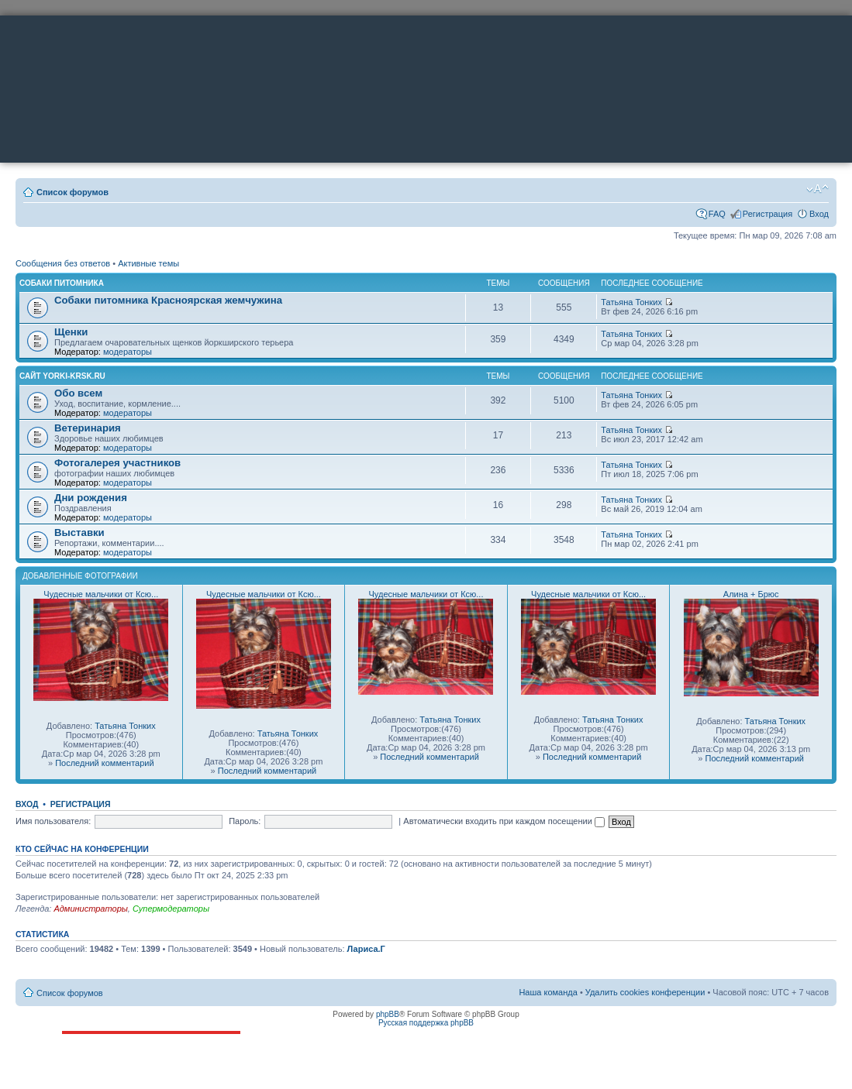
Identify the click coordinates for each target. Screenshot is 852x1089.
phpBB (387, 1014)
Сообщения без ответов (63, 263)
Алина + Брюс (751, 594)
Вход (819, 213)
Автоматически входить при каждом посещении (504, 821)
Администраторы (90, 908)
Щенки (71, 332)
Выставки (79, 532)
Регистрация (767, 213)
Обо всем (78, 393)
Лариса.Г (366, 948)
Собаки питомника (61, 283)
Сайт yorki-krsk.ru (62, 376)
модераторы (127, 351)
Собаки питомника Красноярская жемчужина (168, 300)
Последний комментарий (104, 763)
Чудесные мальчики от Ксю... (100, 594)
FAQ (717, 213)
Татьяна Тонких (631, 302)
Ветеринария (87, 428)
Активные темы (148, 263)
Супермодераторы (171, 908)
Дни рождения (90, 497)
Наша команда (548, 992)
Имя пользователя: (53, 821)
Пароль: (244, 821)
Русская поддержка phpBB (426, 1023)
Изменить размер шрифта (817, 189)
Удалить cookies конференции (645, 992)
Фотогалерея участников (117, 463)
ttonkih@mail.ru (119, 1072)
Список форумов (72, 192)
